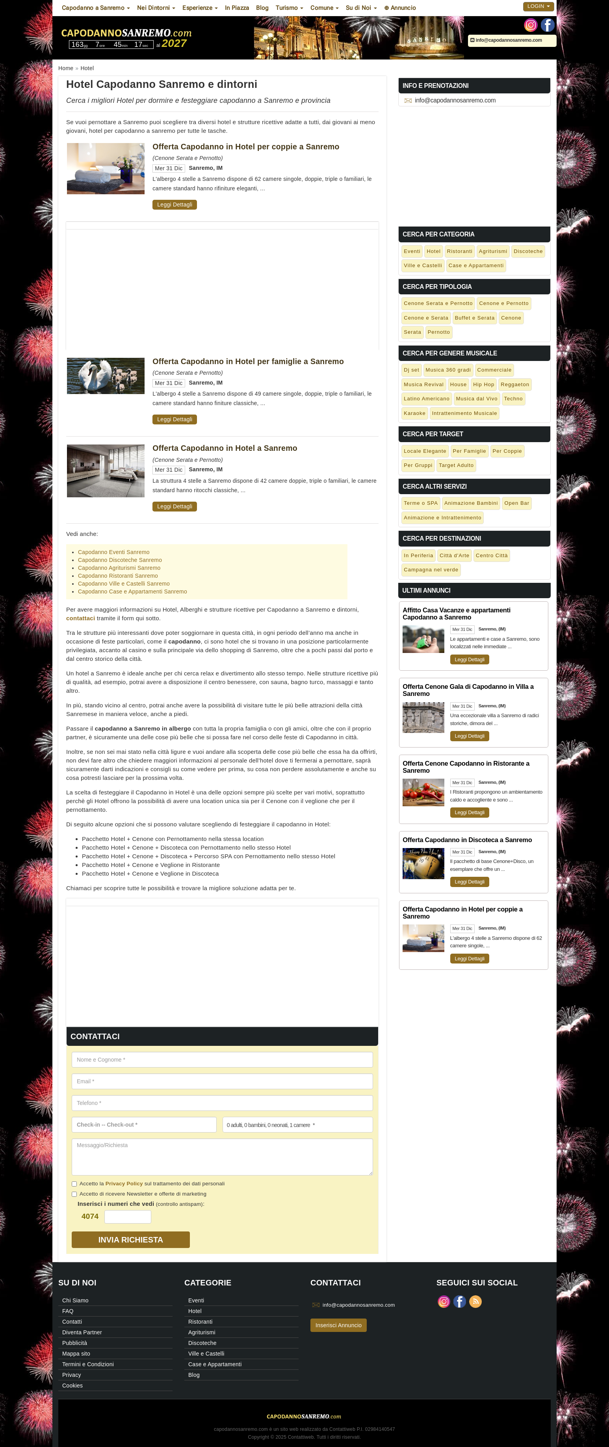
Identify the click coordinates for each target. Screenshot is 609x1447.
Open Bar (516, 503)
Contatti (72, 1322)
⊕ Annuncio (400, 7)
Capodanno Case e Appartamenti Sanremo (132, 591)
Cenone (511, 318)
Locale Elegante (425, 451)
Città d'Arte (455, 555)
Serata (412, 332)
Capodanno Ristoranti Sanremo (118, 576)
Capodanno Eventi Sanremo (114, 552)
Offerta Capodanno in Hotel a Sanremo (224, 448)
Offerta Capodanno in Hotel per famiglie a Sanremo (248, 361)
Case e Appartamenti (476, 265)
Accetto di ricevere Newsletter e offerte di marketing (139, 1194)
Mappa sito (76, 1353)
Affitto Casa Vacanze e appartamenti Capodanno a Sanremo (457, 613)
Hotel (433, 251)
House (458, 384)
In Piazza (237, 7)
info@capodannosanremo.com (506, 40)
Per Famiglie (469, 451)
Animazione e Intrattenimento (442, 518)
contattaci (80, 618)
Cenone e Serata (426, 318)
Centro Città (492, 555)
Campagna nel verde (431, 570)
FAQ (68, 1311)
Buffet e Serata (475, 318)
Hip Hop (483, 384)
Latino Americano (426, 399)
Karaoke (414, 413)
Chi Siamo (75, 1300)
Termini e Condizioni (88, 1364)
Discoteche (528, 251)
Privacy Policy (124, 1184)
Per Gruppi (418, 465)
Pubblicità (74, 1343)
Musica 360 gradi (448, 370)
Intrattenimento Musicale (465, 413)
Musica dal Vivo (477, 399)
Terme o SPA (421, 503)
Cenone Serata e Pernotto (438, 303)
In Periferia (418, 555)
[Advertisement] (222, 285)
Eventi (412, 251)
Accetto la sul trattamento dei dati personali (148, 1184)
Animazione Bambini (471, 503)
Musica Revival (424, 384)
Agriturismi (493, 251)
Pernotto (439, 332)
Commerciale (494, 370)
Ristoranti (460, 251)
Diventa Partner (82, 1332)
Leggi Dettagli (174, 204)
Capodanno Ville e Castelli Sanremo (124, 583)
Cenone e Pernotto (504, 303)
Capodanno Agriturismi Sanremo (119, 568)
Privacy (71, 1375)
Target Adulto (456, 465)
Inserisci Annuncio (339, 1325)
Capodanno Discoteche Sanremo (120, 560)
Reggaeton (515, 384)
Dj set (411, 370)
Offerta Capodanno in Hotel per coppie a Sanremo (245, 146)
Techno (513, 399)
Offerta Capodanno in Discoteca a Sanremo (467, 839)
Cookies (72, 1385)
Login (538, 6)
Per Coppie (507, 451)
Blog (262, 7)
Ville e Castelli (423, 265)
